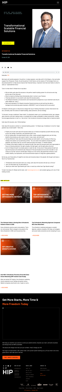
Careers (28, 378)
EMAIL (41, 373)
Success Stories (30, 374)
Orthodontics (17, 368)
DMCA (35, 388)
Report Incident (40, 388)
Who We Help (29, 370)
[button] (58, 2)
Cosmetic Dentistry (16, 371)
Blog (27, 380)
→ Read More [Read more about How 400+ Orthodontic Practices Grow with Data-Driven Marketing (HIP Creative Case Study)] (4, 287)
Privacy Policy (21, 388)
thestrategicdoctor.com (33, 170)
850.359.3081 (43, 375)
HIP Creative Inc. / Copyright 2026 (31, 390)
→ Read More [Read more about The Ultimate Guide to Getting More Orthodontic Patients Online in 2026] (4, 235)
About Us (28, 368)
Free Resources (29, 376)
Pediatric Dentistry (16, 374)
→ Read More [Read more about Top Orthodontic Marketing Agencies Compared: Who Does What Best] (35, 235)
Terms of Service (29, 388)
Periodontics (17, 377)
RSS (8, 75)
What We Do (28, 372)
